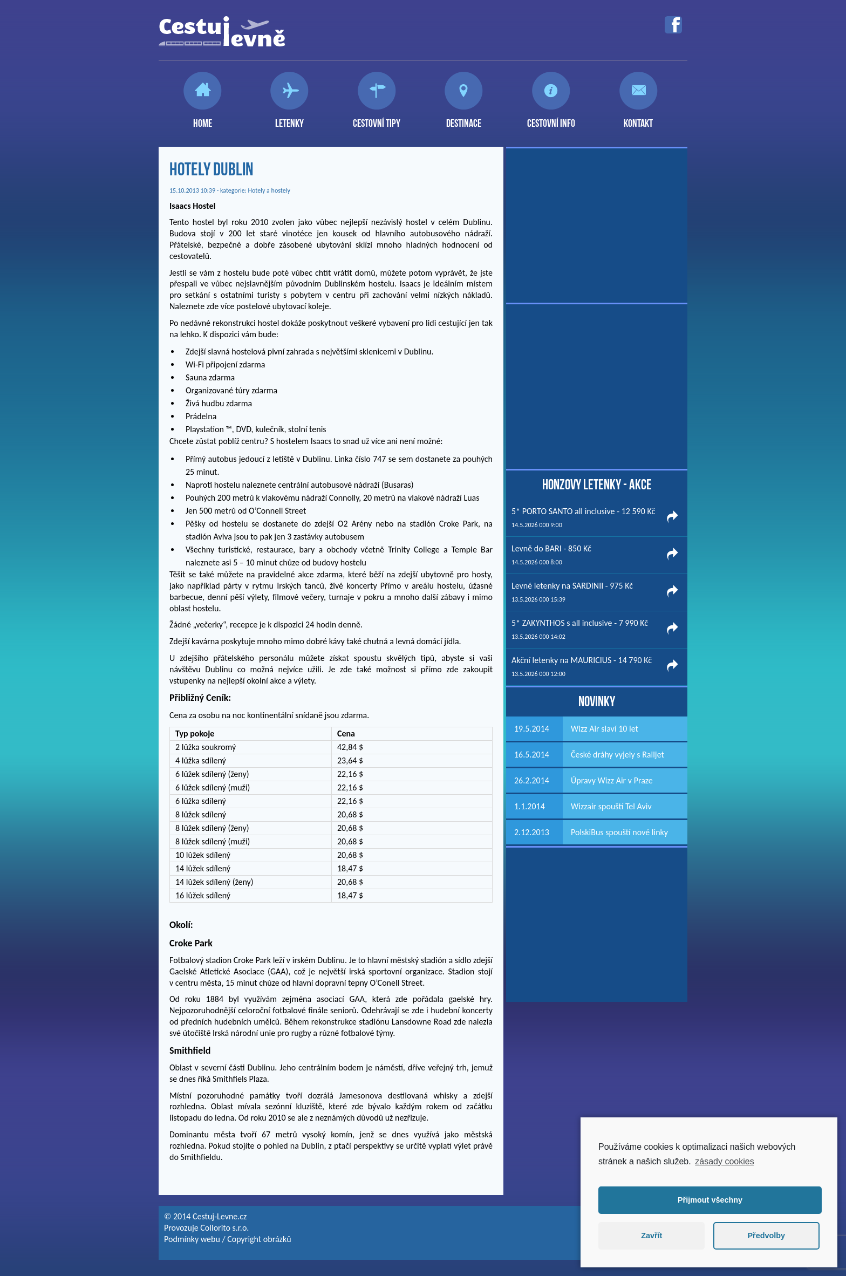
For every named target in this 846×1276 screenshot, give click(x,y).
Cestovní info (551, 118)
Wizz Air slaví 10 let (604, 729)
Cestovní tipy (376, 118)
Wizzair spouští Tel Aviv (611, 806)
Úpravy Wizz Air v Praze (612, 780)
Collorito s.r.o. (224, 1228)
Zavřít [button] (651, 1235)
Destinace (463, 118)
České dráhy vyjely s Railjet (617, 754)
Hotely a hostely (269, 190)
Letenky (289, 118)
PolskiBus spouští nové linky (619, 832)
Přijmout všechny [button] (710, 1200)
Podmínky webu (192, 1239)
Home (202, 118)
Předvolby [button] (766, 1235)
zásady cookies (724, 1161)
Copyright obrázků (259, 1239)
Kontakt (638, 118)
